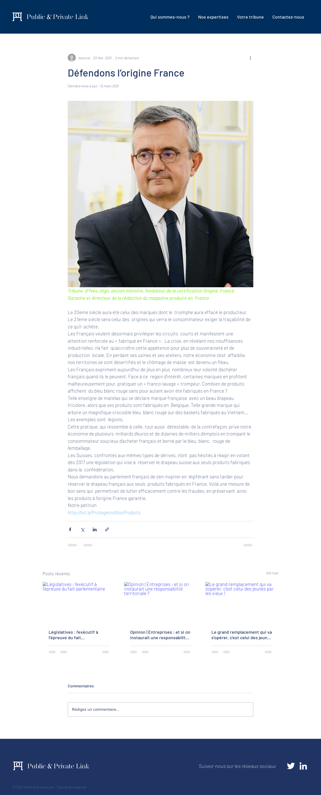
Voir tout (272, 573)
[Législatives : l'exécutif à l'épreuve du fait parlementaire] (79, 602)
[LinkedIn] (303, 766)
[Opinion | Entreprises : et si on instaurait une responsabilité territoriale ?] (160, 602)
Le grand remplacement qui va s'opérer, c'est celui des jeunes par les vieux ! (241, 634)
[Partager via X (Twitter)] (82, 529)
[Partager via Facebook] (70, 529)
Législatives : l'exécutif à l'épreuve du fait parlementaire (73, 634)
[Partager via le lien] (107, 529)
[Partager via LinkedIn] (94, 529)
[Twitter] (291, 766)
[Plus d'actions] (250, 58)
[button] (213, 17)
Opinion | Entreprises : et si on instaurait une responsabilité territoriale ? (160, 634)
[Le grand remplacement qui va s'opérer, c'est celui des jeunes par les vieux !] (241, 602)
